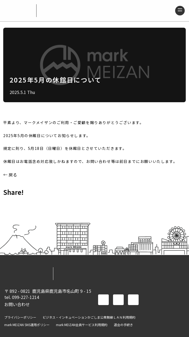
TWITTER (23, 204)
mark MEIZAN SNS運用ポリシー (27, 324)
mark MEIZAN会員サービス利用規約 (81, 324)
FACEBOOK (9, 204)
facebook (103, 299)
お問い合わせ (17, 304)
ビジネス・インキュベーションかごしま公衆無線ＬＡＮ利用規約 (89, 317)
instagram (133, 299)
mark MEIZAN (18, 10)
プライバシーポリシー (20, 317)
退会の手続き (123, 324)
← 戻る (10, 174)
